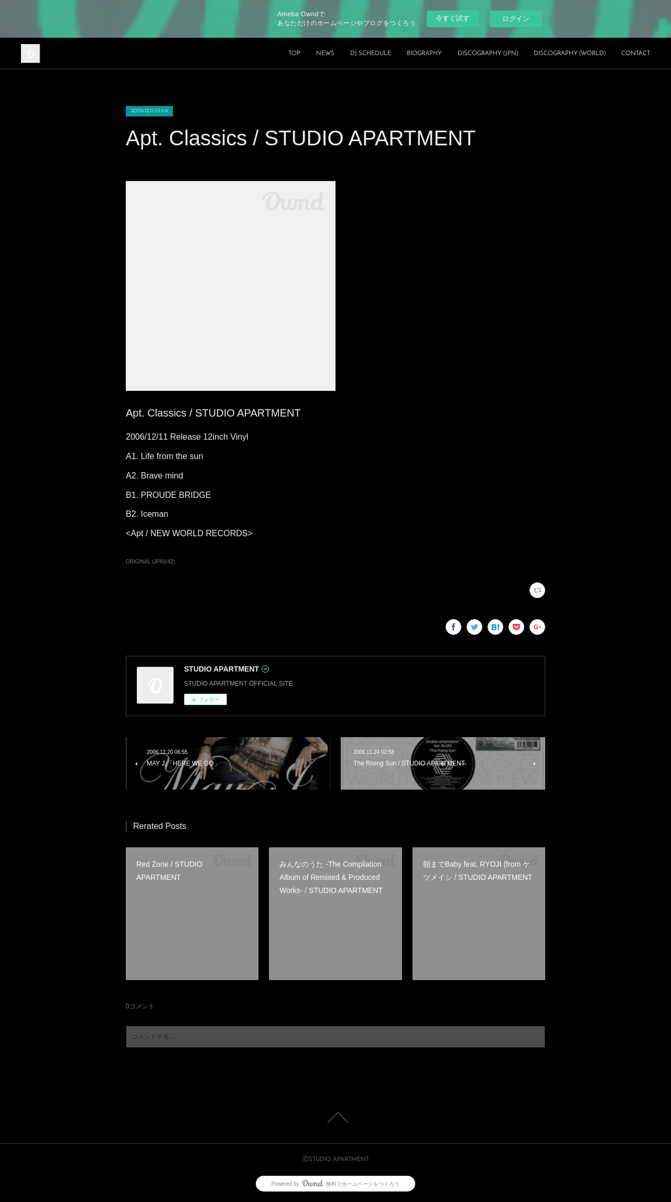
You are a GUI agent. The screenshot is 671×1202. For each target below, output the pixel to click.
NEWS (325, 53)
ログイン (515, 19)
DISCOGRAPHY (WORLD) (569, 53)
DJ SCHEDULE (370, 53)
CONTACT (635, 53)
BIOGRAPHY (424, 53)
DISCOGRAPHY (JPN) (488, 53)
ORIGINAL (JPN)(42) (150, 562)
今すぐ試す (453, 18)
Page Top (335, 1117)
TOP (294, 53)
